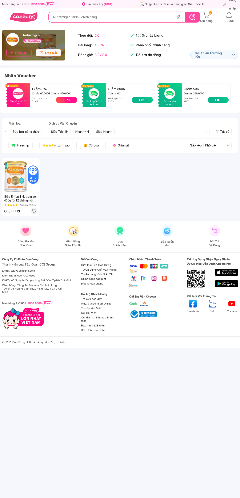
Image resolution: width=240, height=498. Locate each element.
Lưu (66, 100)
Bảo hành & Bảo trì (93, 325)
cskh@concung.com (23, 270)
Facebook (193, 306)
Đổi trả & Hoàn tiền (93, 330)
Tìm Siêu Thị (99, 4)
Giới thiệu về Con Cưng (96, 265)
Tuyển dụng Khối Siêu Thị (97, 274)
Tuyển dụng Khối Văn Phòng (99, 269)
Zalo (212, 306)
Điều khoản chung (92, 283)
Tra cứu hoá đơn (91, 299)
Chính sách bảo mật (93, 279)
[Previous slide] (6, 131)
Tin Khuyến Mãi (91, 308)
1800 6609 (37, 4)
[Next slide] (206, 132)
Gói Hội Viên (88, 312)
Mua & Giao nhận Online (96, 303)
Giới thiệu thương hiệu (214, 54)
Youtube (232, 306)
